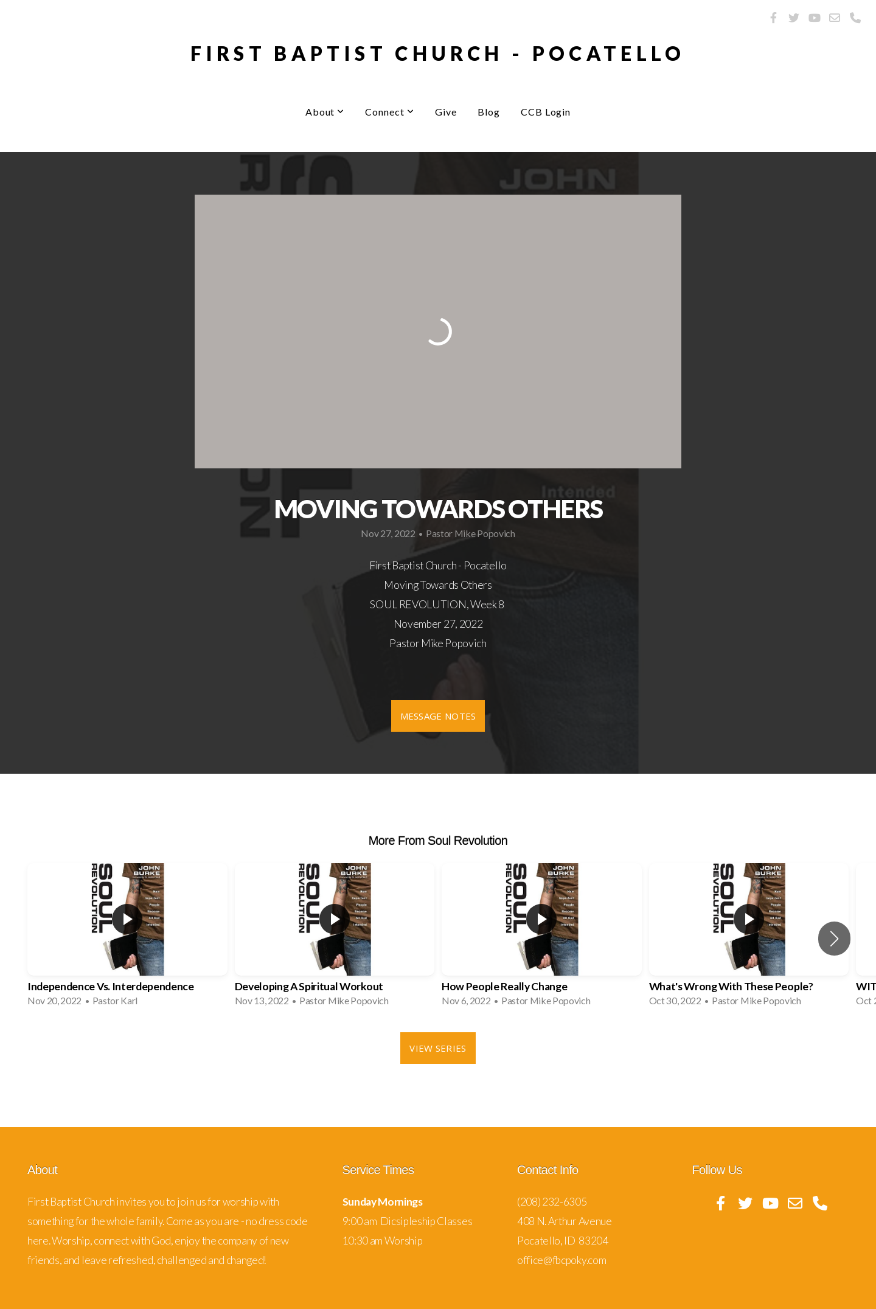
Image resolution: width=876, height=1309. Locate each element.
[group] (127, 938)
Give (446, 111)
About (325, 111)
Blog (489, 111)
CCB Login (546, 111)
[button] (834, 938)
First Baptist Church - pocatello (438, 53)
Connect (389, 111)
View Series (437, 1048)
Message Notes (438, 716)
